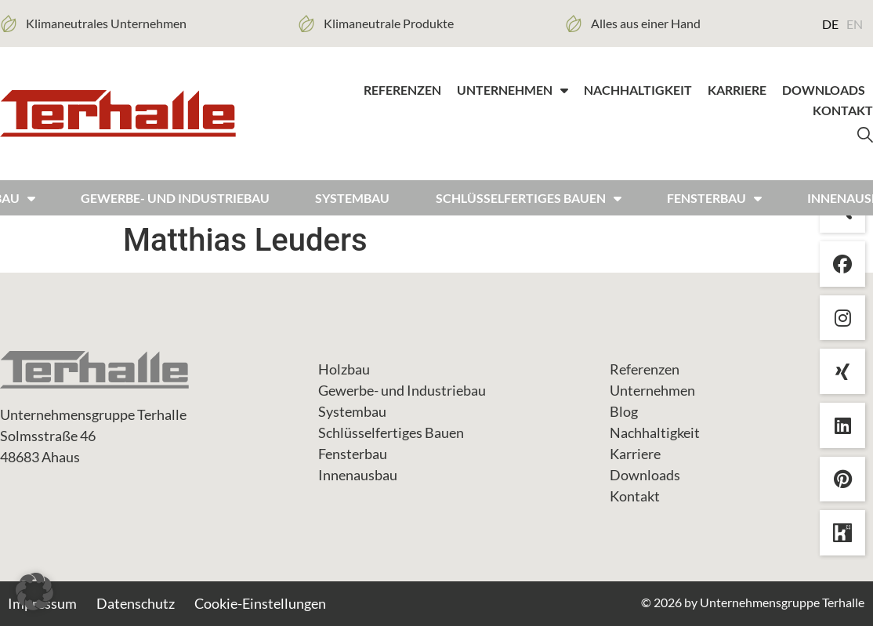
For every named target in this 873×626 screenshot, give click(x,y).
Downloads (823, 89)
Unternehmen (512, 90)
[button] (34, 591)
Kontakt (843, 110)
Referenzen (402, 89)
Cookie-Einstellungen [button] (260, 603)
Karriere (737, 89)
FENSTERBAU (714, 198)
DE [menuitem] (830, 23)
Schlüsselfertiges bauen (528, 198)
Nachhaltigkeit (638, 89)
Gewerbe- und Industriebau (175, 198)
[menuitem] (830, 23)
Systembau (352, 198)
